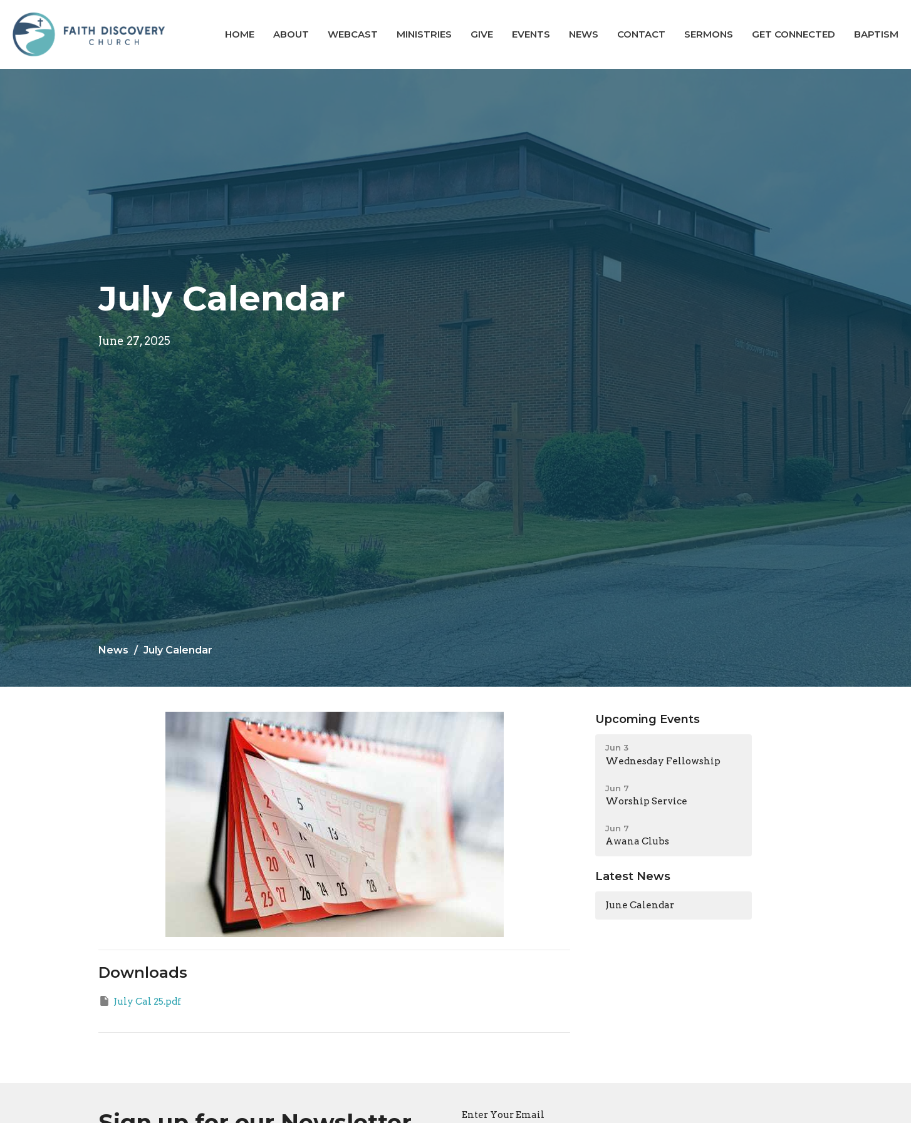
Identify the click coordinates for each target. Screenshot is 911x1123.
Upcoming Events (647, 719)
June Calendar (639, 905)
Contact (641, 34)
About (291, 34)
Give (482, 34)
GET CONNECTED (793, 34)
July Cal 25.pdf (139, 1001)
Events (531, 34)
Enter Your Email (503, 1114)
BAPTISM (876, 34)
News (583, 34)
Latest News (632, 876)
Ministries (424, 34)
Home (239, 34)
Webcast (353, 34)
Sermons (708, 34)
